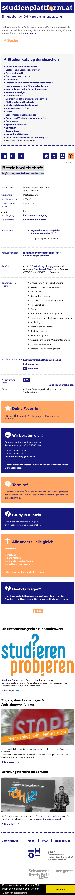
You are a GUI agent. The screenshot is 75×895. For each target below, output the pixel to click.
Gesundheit (12, 79)
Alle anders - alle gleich (32, 541)
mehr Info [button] (60, 889)
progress (64, 871)
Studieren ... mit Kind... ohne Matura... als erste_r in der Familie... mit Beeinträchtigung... (19, 558)
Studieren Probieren (11, 680)
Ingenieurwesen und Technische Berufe (27, 86)
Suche (12, 40)
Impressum (62, 840)
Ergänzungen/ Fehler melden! (20, 173)
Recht (9, 111)
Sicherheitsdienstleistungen (21, 114)
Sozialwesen (12, 121)
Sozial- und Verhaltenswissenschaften (26, 118)
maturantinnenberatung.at (47, 819)
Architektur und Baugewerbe (22, 66)
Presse (30, 840)
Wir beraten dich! (27, 435)
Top (39, 610)
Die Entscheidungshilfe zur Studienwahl (32, 629)
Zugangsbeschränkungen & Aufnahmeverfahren (22, 702)
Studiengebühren (43, 269)
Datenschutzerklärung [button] (15, 892)
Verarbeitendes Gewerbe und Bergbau (27, 137)
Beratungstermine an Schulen (24, 772)
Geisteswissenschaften (18, 76)
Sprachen (11, 127)
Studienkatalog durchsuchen (33, 59)
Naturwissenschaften (17, 108)
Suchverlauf (31, 33)
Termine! (20, 484)
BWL (26, 380)
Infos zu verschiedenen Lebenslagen (24, 572)
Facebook (30, 368)
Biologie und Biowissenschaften (23, 69)
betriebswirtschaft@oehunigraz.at (42, 359)
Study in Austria (26, 515)
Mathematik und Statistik (20, 102)
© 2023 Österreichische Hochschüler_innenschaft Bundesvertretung (61, 856)
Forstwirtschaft (14, 73)
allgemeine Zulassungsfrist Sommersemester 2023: (45, 232)
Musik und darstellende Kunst (22, 105)
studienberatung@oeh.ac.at (20, 456)
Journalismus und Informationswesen (26, 89)
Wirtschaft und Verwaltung (20, 140)
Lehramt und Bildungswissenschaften (26, 98)
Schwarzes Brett (39, 874)
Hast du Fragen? (26, 589)
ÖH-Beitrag (38, 266)
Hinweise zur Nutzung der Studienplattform (44, 599)
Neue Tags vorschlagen (61, 384)
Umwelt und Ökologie (17, 134)
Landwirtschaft (14, 95)
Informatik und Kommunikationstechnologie (30, 82)
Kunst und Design (15, 92)
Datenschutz (9, 840)
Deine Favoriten (26, 408)
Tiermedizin (12, 131)
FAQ (45, 840)
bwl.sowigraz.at (31, 364)
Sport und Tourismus (17, 124)
